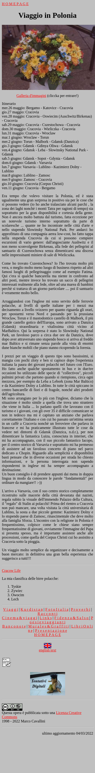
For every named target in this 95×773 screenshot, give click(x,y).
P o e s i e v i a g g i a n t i (61, 620)
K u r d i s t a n (32, 609)
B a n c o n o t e (14, 626)
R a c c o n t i (47, 614)
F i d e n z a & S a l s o (71, 618)
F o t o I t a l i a (56, 609)
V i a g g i (10, 609)
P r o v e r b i (80, 609)
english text (47, 648)
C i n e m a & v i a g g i (19, 618)
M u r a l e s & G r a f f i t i (48, 626)
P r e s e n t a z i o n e (51, 630)
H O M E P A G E (15, 4)
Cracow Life (11, 571)
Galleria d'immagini (31, 96)
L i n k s (46, 618)
